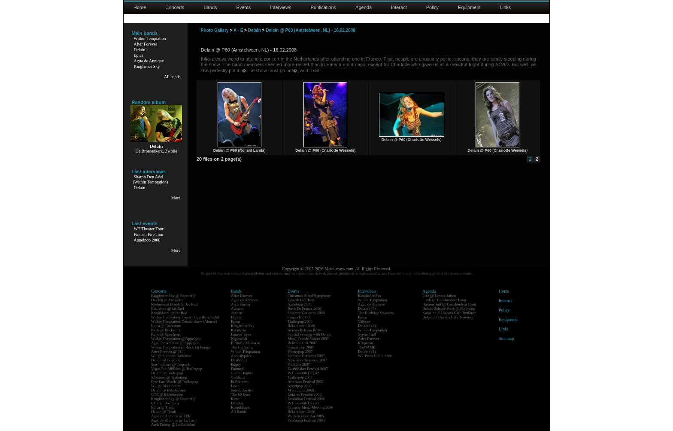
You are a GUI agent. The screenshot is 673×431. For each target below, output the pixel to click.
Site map (506, 338)
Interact (399, 7)
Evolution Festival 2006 (306, 399)
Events (243, 7)
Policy (432, 7)
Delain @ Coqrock (165, 360)
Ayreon (236, 313)
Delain (140, 49)
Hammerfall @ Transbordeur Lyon (449, 304)
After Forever (146, 44)
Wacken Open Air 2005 (306, 416)
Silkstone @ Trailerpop (169, 377)
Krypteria (238, 330)
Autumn (237, 308)
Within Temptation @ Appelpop (175, 338)
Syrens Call (367, 334)
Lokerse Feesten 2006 (304, 394)
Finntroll (238, 369)
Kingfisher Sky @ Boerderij (173, 295)
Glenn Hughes (242, 373)
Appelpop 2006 (300, 386)
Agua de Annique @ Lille (171, 416)
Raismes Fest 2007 (302, 343)
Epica (139, 55)
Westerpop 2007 (300, 351)
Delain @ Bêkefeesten (168, 390)
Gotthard (238, 377)
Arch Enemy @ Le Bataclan (173, 424)
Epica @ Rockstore (166, 326)
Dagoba (237, 403)
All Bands (238, 412)
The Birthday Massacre (376, 313)
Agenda (363, 7)
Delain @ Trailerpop (167, 373)
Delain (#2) (367, 326)
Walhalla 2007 (299, 364)
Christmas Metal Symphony (309, 295)
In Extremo (240, 381)
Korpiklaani (240, 407)
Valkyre (364, 321)
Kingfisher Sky (147, 66)
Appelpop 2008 (147, 240)
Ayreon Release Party (304, 330)
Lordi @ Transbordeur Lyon (444, 300)
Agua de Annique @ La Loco (174, 420)
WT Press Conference (375, 356)
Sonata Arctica (242, 390)
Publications (323, 7)
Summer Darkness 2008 (306, 313)
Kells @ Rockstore (165, 330)
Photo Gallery (215, 30)
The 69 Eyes (240, 394)
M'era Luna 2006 (301, 390)
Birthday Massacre (245, 343)
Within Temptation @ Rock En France (180, 347)
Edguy (236, 364)
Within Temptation (150, 38)
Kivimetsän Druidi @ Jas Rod (174, 304)
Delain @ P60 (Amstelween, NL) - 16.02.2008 (310, 30)
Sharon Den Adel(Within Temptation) (150, 179)
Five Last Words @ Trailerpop (174, 381)
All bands (172, 76)
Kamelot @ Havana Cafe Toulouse (449, 313)
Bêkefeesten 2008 (301, 326)
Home (139, 7)
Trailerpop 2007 (300, 377)
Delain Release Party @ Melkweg (448, 308)
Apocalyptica (241, 356)
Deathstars (239, 360)
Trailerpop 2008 (300, 321)
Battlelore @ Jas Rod (167, 308)
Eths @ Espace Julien (439, 295)
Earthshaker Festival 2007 (308, 369)
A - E (238, 30)
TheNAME (367, 347)
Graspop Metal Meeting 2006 (310, 407)
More (176, 198)
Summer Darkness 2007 (306, 356)
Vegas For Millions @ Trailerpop (176, 369)
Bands (210, 7)
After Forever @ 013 (167, 351)
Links (505, 7)
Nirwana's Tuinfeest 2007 (307, 360)
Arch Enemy (241, 304)
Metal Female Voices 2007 (308, 338)
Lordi (235, 386)
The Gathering (242, 347)
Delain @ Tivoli (163, 412)
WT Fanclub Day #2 (303, 373)
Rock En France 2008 (304, 308)
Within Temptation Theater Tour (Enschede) (185, 317)
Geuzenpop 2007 (301, 347)
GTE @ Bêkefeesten (167, 394)
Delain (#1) (367, 351)
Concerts (174, 7)
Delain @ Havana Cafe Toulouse (447, 317)
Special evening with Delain (309, 334)
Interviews (280, 7)
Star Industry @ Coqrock (170, 364)
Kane (235, 399)
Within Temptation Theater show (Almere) (184, 321)
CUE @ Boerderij (165, 403)
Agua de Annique (149, 60)
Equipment (469, 7)
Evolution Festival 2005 (306, 420)
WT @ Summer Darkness (171, 356)
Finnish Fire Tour (149, 234)
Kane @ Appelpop (165, 334)
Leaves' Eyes (241, 334)
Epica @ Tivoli (163, 407)
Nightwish (239, 338)
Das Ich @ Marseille (167, 300)
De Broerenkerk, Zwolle (156, 151)
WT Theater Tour (149, 228)
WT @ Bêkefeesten (166, 386)
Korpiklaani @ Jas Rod (169, 313)
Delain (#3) (367, 308)
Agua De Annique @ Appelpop (175, 343)
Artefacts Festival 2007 (306, 381)
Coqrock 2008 (298, 317)
